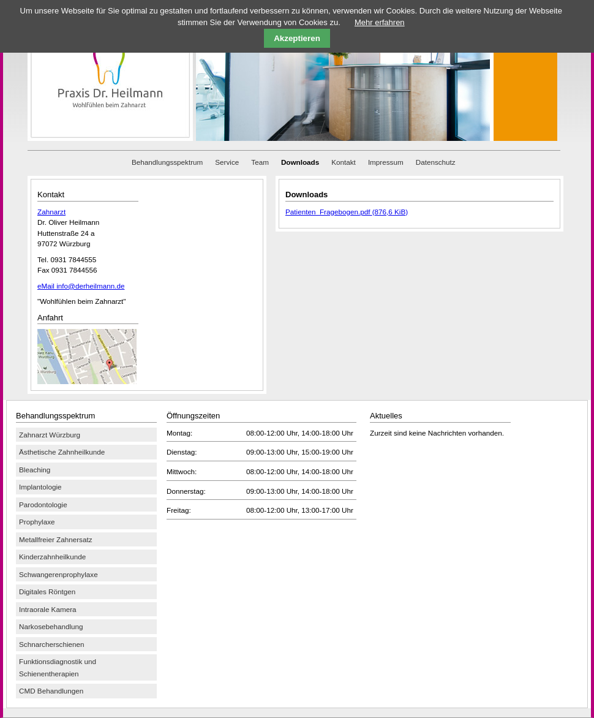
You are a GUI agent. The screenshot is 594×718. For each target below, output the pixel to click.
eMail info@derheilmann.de (80, 286)
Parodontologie (43, 504)
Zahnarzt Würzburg (49, 435)
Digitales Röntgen (47, 591)
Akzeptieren (297, 38)
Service (227, 162)
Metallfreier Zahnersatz (55, 539)
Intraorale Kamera (48, 609)
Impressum (386, 162)
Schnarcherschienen (52, 644)
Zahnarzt (51, 212)
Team (260, 162)
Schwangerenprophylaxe (58, 574)
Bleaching (34, 470)
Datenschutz (436, 162)
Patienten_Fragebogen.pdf (346, 212)
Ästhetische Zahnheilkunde (62, 452)
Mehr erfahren (380, 22)
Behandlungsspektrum (167, 162)
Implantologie (40, 487)
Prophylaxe (37, 522)
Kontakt (343, 162)
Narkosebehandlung (51, 626)
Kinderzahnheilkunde (52, 557)
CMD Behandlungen (51, 691)
